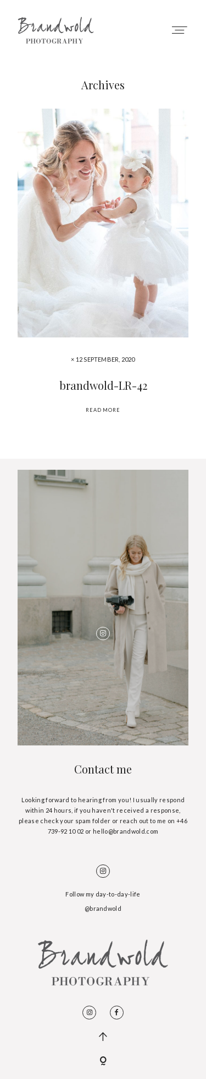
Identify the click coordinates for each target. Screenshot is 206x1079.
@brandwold (103, 908)
